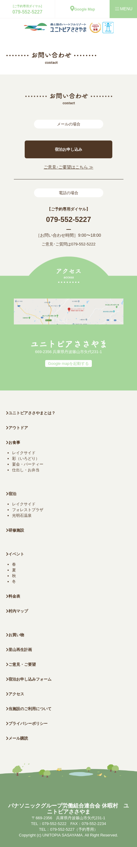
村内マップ (17, 611)
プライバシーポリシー (27, 723)
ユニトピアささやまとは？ (30, 413)
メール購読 (17, 738)
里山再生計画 (19, 649)
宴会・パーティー (27, 464)
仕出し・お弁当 (25, 470)
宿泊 (11, 493)
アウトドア (18, 427)
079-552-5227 (27, 11)
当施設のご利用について (28, 708)
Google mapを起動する (68, 363)
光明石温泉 (22, 515)
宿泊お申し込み (68, 149)
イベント (15, 554)
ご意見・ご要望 (21, 664)
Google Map (82, 9)
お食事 (13, 442)
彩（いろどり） (25, 458)
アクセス (15, 694)
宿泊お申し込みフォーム (28, 679)
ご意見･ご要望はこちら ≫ (68, 167)
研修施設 (15, 530)
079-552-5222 (83, 244)
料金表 (13, 596)
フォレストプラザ (27, 509)
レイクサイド (24, 452)
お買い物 (15, 635)
